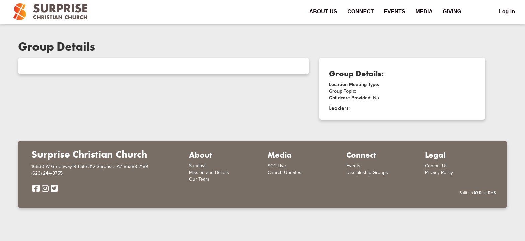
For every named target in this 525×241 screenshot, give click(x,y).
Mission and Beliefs (209, 172)
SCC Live (277, 166)
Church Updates (284, 172)
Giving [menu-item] (452, 11)
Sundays (198, 166)
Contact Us (436, 166)
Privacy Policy (439, 172)
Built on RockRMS (477, 192)
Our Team (199, 179)
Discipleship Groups (367, 172)
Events (353, 166)
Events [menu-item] (394, 11)
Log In (507, 11)
